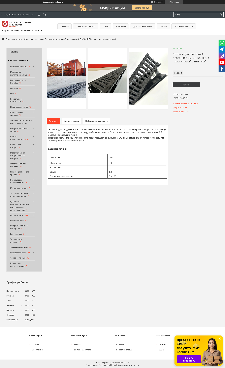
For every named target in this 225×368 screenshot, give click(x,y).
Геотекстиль (16, 234)
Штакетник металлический (17, 264)
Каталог (77, 344)
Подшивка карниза (19, 107)
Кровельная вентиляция (16, 100)
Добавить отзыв (39, 14)
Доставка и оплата (142, 26)
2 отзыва (158, 2)
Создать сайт (48, 2)
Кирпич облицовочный (17, 138)
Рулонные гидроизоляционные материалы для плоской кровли (19, 205)
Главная (64, 26)
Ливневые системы (33, 39)
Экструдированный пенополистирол (19, 195)
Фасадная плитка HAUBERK (18, 165)
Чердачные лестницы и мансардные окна (21, 121)
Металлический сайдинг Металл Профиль (17, 155)
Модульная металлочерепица (18, 73)
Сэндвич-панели (18, 258)
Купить (186, 85)
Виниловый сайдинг (15, 146)
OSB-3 (161, 349)
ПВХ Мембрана (17, 220)
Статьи (163, 26)
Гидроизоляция (17, 215)
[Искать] (220, 14)
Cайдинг (162, 344)
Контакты (121, 26)
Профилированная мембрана (19, 227)
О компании (37, 349)
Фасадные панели (18, 252)
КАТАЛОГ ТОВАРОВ (18, 60)
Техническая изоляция (16, 240)
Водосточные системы (16, 113)
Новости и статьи (124, 349)
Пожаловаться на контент (128, 365)
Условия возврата (183, 26)
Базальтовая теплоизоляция (17, 181)
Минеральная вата (19, 188)
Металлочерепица (19, 66)
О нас (105, 26)
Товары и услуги (84, 26)
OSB (12, 93)
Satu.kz (125, 362)
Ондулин (14, 88)
